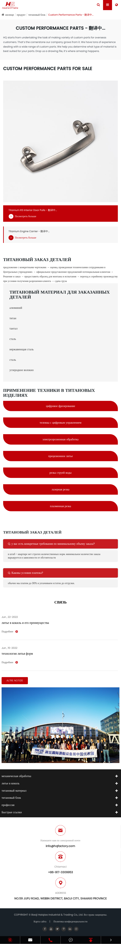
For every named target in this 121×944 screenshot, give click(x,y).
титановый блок (36, 15)
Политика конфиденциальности (70, 921)
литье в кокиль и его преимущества (25, 623)
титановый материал (14, 791)
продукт (21, 15)
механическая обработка (16, 776)
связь (60, 602)
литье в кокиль (11, 783)
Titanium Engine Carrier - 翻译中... (29, 231)
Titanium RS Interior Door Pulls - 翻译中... (33, 210)
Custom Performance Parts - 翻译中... (70, 15)
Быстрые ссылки (12, 812)
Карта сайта (40, 921)
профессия (8, 805)
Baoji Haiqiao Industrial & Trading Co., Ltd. (57, 915)
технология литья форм (17, 653)
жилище (9, 15)
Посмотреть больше (22, 216)
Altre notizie (14, 680)
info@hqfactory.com (60, 846)
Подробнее (10, 631)
